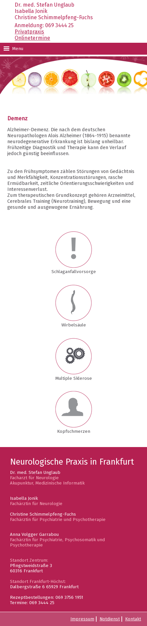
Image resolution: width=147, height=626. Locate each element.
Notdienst (110, 619)
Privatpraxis (29, 31)
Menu (13, 48)
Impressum (82, 619)
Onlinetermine (32, 38)
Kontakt (133, 619)
